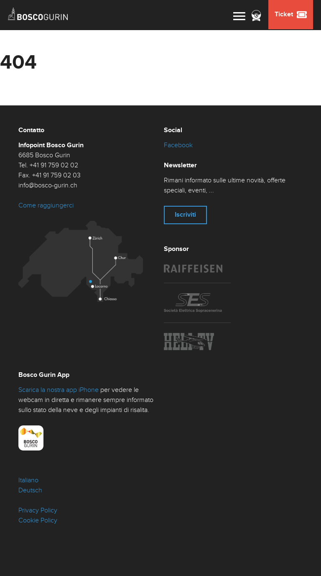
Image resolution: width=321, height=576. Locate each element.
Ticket (291, 14)
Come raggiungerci (46, 206)
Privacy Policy (37, 511)
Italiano (28, 480)
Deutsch (30, 490)
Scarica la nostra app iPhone (58, 390)
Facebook (178, 145)
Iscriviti (185, 215)
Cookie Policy (37, 521)
